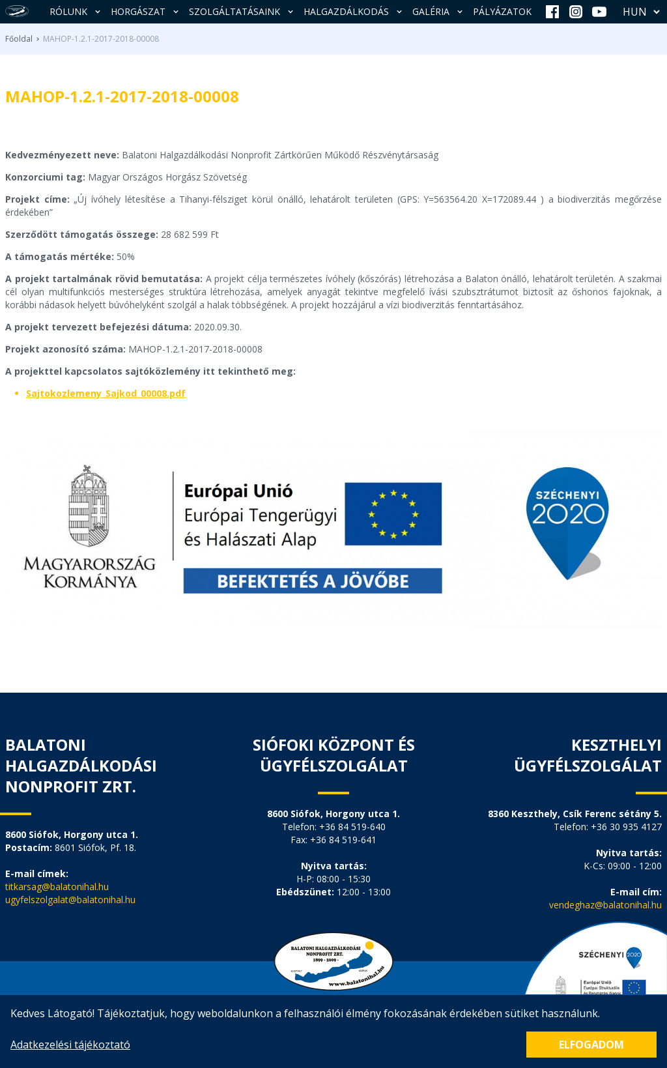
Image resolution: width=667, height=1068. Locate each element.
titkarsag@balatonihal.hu (57, 886)
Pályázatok (502, 11)
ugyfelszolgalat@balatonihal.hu (70, 899)
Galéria (438, 11)
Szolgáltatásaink (242, 11)
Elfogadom (591, 1044)
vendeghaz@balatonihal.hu (605, 905)
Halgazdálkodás (354, 11)
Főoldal (19, 39)
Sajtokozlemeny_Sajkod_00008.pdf (106, 393)
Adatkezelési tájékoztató (70, 1044)
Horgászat (146, 11)
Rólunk (76, 11)
